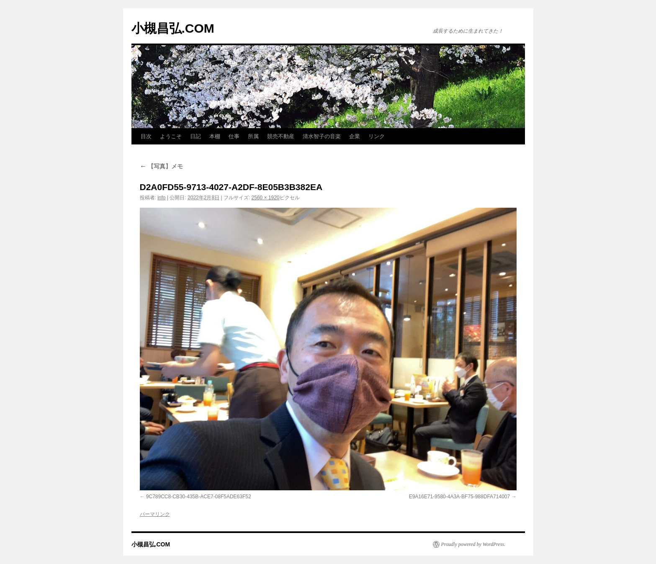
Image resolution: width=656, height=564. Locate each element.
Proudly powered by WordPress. (473, 544)
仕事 (234, 136)
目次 (146, 136)
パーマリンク (155, 514)
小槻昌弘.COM (172, 28)
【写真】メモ (161, 166)
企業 (354, 136)
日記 (195, 136)
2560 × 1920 (266, 198)
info (161, 198)
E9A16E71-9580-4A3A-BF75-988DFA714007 (459, 497)
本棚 (214, 136)
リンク (376, 136)
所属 (253, 136)
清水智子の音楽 (322, 136)
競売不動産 (280, 136)
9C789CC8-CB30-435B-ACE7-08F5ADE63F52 (198, 497)
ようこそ (171, 136)
